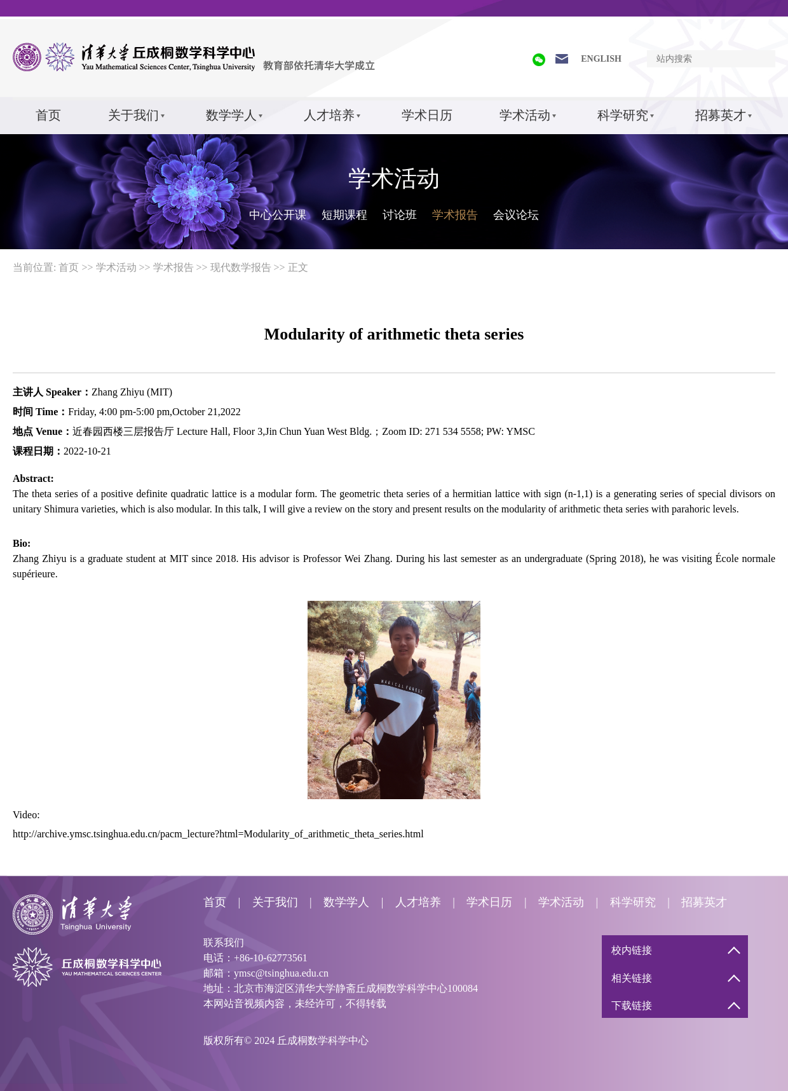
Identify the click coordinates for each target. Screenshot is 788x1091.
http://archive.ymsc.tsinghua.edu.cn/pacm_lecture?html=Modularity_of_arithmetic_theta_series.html (218, 833)
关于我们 (133, 115)
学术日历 (427, 115)
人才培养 (329, 115)
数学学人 (231, 115)
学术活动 (524, 115)
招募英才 (720, 115)
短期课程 (344, 215)
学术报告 (455, 215)
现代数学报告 (240, 267)
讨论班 (400, 215)
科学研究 (622, 115)
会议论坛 (516, 215)
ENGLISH (601, 59)
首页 (48, 115)
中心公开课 (277, 215)
